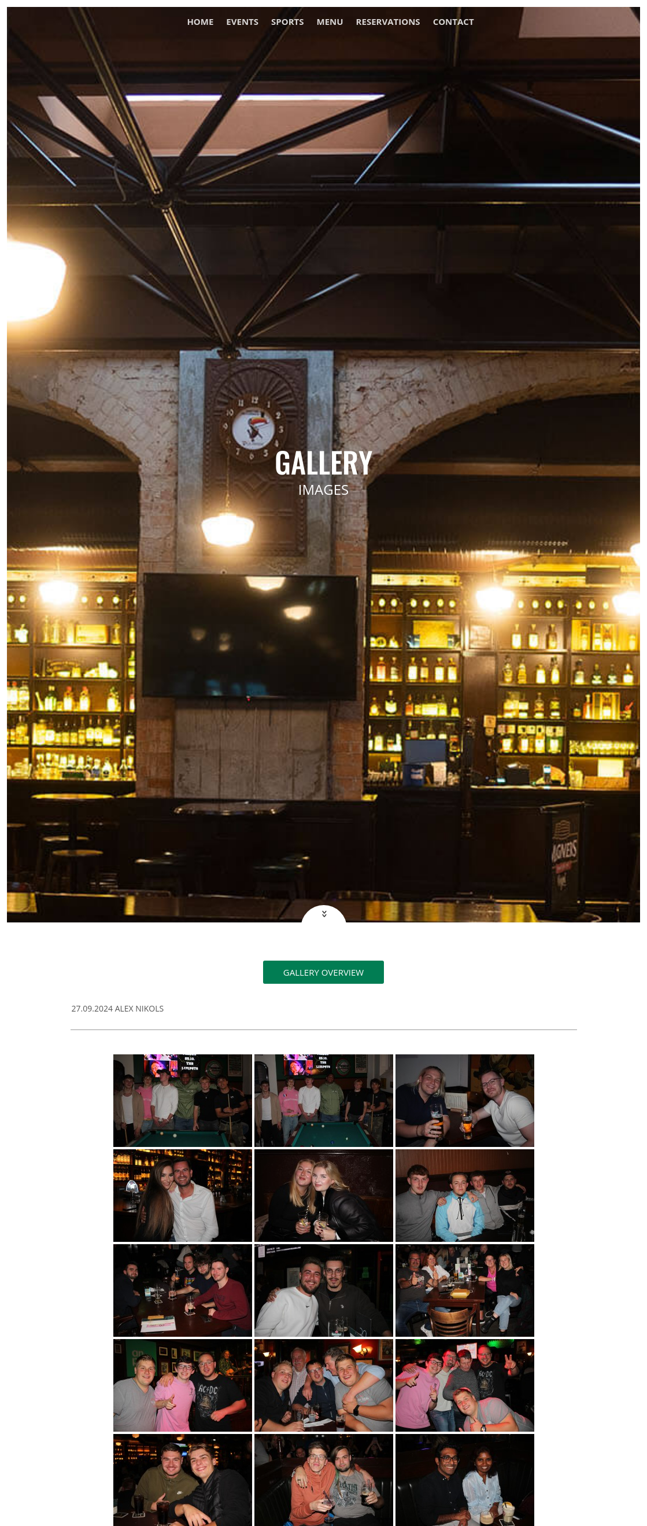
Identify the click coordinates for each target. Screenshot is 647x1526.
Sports (287, 22)
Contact (453, 22)
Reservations (388, 22)
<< (322, 914)
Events (242, 22)
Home (200, 22)
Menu (330, 22)
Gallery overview (323, 972)
